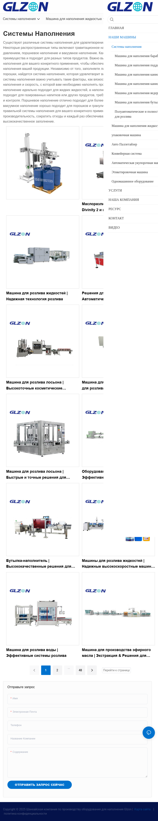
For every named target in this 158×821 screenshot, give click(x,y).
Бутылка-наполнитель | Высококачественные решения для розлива (38, 564)
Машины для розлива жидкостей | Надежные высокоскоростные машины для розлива (118, 564)
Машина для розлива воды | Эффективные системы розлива (36, 653)
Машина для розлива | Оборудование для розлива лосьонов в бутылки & (116, 385)
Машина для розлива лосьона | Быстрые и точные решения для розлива (36, 475)
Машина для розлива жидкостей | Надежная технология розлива (37, 296)
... (69, 667)
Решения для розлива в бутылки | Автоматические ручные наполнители (117, 296)
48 (80, 670)
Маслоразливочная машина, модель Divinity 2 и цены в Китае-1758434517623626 (115, 207)
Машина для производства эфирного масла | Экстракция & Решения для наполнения (116, 653)
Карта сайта (142, 809)
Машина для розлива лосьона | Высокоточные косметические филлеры (35, 385)
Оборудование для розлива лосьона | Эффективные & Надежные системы (117, 474)
